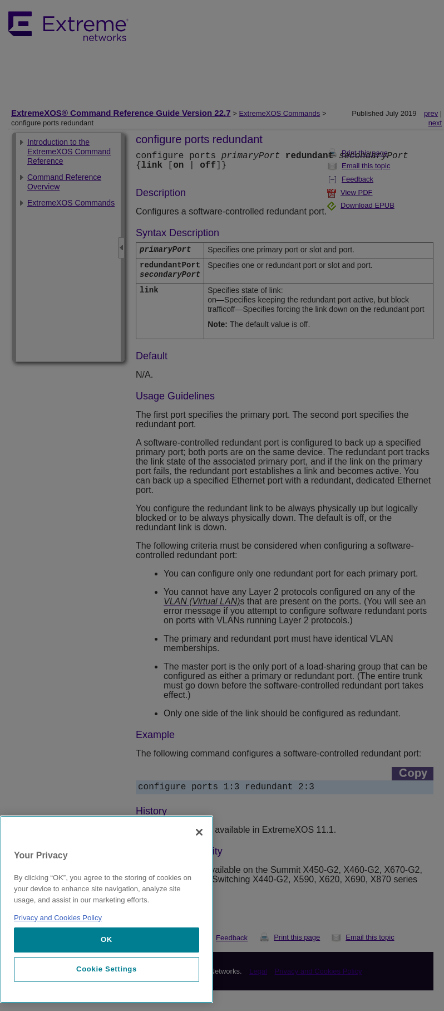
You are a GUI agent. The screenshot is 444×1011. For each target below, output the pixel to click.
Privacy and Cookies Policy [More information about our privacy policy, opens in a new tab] (58, 918)
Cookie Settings (106, 969)
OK (106, 939)
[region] (106, 909)
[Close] (199, 832)
